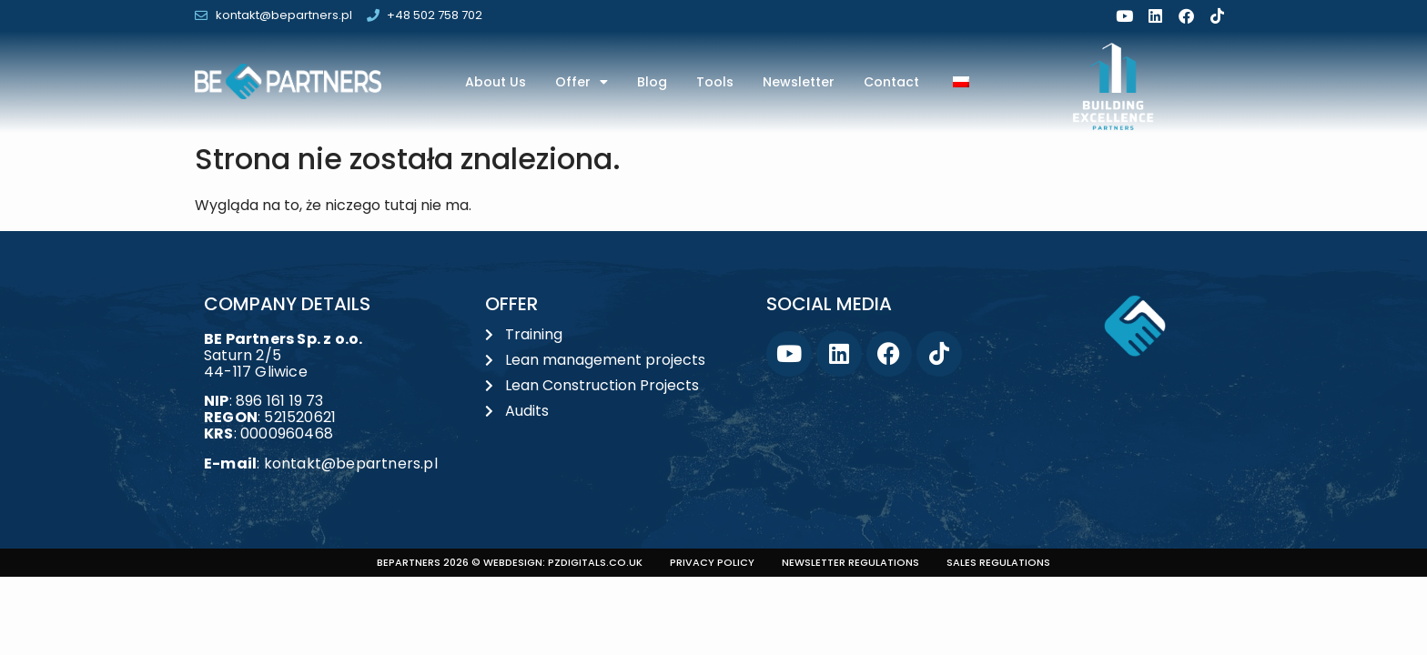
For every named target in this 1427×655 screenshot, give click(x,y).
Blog (652, 82)
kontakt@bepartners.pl (351, 463)
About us (495, 82)
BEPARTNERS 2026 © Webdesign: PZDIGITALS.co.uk (510, 562)
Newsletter (799, 82)
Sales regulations (998, 562)
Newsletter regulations (850, 562)
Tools (715, 82)
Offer (581, 81)
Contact (891, 82)
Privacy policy (712, 562)
